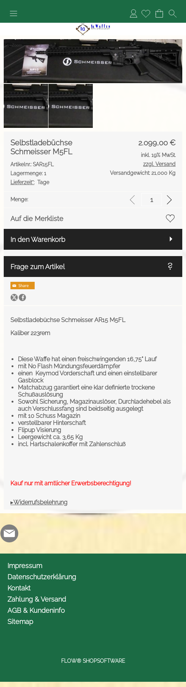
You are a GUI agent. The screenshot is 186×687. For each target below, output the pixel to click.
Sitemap (20, 621)
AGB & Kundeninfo (36, 610)
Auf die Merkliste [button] (36, 219)
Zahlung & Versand (36, 599)
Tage (29, 182)
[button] (13, 13)
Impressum (24, 566)
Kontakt (19, 588)
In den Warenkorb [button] (37, 239)
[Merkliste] (146, 13)
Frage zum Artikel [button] (37, 267)
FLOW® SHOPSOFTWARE (93, 661)
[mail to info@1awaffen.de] (9, 533)
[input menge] (151, 199)
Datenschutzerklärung (41, 577)
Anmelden (133, 13)
